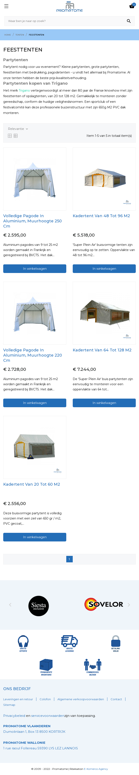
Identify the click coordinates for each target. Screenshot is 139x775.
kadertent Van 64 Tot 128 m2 (102, 350)
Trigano (24, 90)
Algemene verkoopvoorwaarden (80, 699)
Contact (116, 699)
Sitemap (9, 704)
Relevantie (18, 129)
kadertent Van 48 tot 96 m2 (101, 216)
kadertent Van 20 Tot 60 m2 (31, 484)
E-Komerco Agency (96, 768)
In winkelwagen (35, 269)
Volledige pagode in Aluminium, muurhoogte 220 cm (32, 355)
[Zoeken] (69, 21)
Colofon (45, 699)
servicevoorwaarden (47, 716)
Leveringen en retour (18, 699)
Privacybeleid (14, 716)
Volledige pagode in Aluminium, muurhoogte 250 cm (32, 221)
